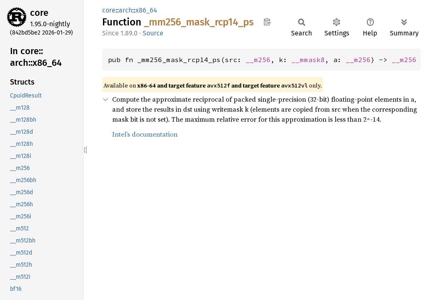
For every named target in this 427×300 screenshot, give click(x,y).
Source (153, 33)
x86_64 (146, 10)
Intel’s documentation (145, 134)
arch (125, 10)
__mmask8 (308, 59)
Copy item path (267, 22)
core (39, 12)
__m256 (258, 59)
